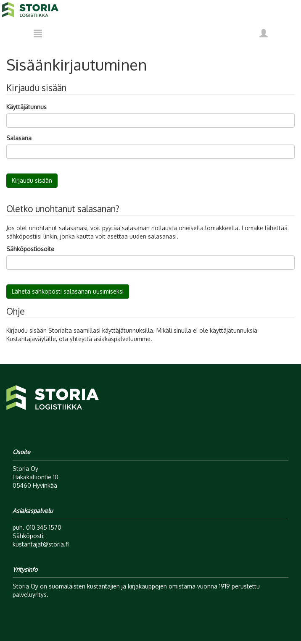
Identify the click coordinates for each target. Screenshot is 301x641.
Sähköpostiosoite (30, 248)
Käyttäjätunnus (26, 106)
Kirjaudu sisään (32, 180)
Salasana (19, 138)
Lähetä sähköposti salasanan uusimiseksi (68, 291)
